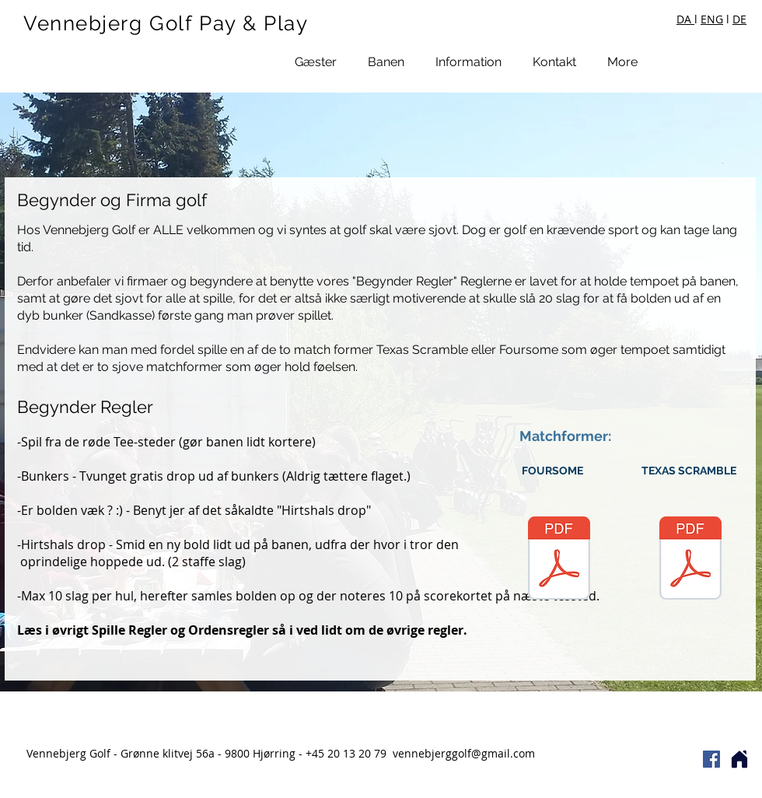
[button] (315, 61)
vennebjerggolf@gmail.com (464, 753)
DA (685, 19)
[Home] (739, 759)
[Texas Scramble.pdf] (690, 560)
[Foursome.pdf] (559, 560)
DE (739, 19)
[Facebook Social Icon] (711, 759)
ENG (712, 19)
